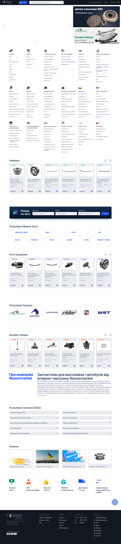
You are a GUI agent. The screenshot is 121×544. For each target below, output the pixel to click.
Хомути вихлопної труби (32, 138)
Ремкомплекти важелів (84, 67)
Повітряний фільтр (83, 93)
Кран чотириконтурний (49, 104)
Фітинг (45, 111)
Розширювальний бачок (66, 99)
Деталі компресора (48, 96)
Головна (61, 517)
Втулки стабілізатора (83, 77)
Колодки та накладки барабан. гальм (51, 70)
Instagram (98, 535)
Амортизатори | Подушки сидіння (17, 109)
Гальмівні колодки (48, 61)
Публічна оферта (63, 528)
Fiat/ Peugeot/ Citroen (14, 61)
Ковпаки (28, 61)
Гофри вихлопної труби (31, 135)
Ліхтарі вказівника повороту (102, 101)
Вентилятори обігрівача (14, 133)
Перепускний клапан (66, 141)
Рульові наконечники (49, 129)
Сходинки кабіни (13, 99)
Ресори (11, 54)
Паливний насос (65, 129)
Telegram (98, 528)
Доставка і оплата (44, 520)
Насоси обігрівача (13, 135)
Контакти (61, 522)
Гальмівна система (50, 54)
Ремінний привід (30, 96)
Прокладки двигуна (31, 93)
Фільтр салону (82, 109)
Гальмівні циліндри (48, 56)
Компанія (61, 514)
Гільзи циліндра (30, 109)
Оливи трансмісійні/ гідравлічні (86, 139)
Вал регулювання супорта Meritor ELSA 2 (51, 354)
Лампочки (98, 106)
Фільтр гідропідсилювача (84, 114)
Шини (27, 67)
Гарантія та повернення (45, 517)
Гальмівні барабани (48, 78)
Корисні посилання (44, 514)
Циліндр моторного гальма (67, 144)
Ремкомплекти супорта (49, 67)
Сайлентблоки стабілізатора (85, 72)
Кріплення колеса (30, 59)
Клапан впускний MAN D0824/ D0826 (16, 354)
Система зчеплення (65, 56)
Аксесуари (99, 126)
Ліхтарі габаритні (100, 104)
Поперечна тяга (47, 134)
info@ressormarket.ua (101, 520)
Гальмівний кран (47, 106)
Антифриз (81, 131)
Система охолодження (68, 91)
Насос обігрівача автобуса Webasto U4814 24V (69, 275)
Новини (61, 525)
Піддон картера (30, 99)
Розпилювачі (64, 136)
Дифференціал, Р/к (65, 64)
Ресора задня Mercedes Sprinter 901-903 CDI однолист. (103, 181)
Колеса (28, 54)
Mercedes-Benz (12, 74)
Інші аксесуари (99, 139)
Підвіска (81, 54)
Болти (80, 69)
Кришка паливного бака (66, 146)
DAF (10, 56)
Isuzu (10, 67)
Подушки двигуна (83, 74)
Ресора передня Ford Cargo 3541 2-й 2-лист (86, 180)
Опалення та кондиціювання (14, 127)
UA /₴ (106, 2)
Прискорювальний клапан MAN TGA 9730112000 (85, 355)
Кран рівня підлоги (48, 93)
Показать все (12, 79)
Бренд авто (35, 210)
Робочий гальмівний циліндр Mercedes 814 (86, 274)
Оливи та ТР (82, 126)
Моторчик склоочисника (101, 76)
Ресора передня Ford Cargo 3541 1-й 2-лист (68, 180)
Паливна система (66, 126)
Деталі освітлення (101, 91)
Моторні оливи (82, 129)
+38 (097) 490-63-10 (95, 2)
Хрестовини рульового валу (50, 146)
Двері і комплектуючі (14, 93)
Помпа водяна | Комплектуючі (68, 93)
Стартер (98, 56)
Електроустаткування (103, 54)
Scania (69, 240)
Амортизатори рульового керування (49, 150)
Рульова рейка (47, 141)
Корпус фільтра (82, 104)
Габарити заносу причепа (102, 109)
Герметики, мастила (83, 134)
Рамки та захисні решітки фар (103, 114)
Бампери (11, 101)
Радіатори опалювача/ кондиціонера (14, 141)
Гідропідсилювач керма (49, 144)
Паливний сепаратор (83, 111)
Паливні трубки (64, 131)
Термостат (63, 109)
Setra (86, 240)
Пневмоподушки (82, 61)
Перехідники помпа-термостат (68, 111)
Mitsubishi (11, 77)
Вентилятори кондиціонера (15, 130)
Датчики (98, 61)
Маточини (81, 56)
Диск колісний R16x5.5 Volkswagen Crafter (34, 180)
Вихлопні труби (30, 130)
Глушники (28, 133)
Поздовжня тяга (47, 131)
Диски (27, 56)
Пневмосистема (49, 91)
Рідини (80, 144)
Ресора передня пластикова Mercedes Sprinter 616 (51, 275)
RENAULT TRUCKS (104, 240)
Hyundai (11, 69)
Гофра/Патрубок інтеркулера (68, 106)
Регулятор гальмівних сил (50, 109)
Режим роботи (79, 514)
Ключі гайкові (99, 131)
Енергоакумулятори (48, 59)
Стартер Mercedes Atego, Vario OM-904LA (16, 274)
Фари (97, 93)
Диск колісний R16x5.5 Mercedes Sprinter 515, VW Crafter (103, 275)
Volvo (17, 240)
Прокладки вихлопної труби (32, 140)
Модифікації (81, 210)
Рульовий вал (47, 139)
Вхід (40, 522)
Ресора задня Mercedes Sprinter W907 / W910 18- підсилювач (52, 181)
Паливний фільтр (82, 96)
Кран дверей (47, 114)
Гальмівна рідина (82, 136)
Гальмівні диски (47, 64)
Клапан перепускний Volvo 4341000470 (33, 354)
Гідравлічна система (14, 104)
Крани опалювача (13, 144)
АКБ (97, 74)
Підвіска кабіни (12, 106)
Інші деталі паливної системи (68, 134)
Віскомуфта (64, 104)
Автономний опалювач (14, 146)
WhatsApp (98, 530)
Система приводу (66, 54)
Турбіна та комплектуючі (32, 106)
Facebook (98, 533)
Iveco (10, 64)
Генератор (98, 59)
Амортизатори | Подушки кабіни (16, 111)
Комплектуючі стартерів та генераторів (102, 67)
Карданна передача (65, 59)
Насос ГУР (46, 136)
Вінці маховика (29, 111)
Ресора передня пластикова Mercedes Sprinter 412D (33, 275)
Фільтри (81, 91)
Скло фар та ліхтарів (100, 99)
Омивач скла (82, 141)
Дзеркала (11, 96)
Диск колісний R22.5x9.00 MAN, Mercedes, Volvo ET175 (16, 181)
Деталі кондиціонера (14, 138)
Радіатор (63, 96)
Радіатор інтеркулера (66, 101)
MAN (10, 72)
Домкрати (98, 134)
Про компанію (63, 520)
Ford (10, 59)
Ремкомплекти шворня (84, 64)
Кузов (11, 91)
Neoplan (34, 240)
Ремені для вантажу (100, 129)
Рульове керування (50, 126)
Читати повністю (41, 395)
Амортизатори (82, 59)
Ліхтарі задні (99, 96)
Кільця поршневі (30, 101)
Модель (57, 210)
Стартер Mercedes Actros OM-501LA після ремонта (68, 355)
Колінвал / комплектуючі (32, 104)
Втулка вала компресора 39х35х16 (103, 354)
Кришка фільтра (82, 106)
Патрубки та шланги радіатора (68, 114)
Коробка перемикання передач (68, 61)
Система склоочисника (14, 114)
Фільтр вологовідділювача (85, 101)
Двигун (28, 91)
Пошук (105, 213)
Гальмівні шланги (48, 75)
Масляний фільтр (82, 99)
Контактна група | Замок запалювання (101, 71)
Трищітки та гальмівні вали (50, 73)
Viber (97, 522)
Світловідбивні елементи (101, 136)
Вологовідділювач (48, 101)
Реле (97, 79)
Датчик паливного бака (66, 139)
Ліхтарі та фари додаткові (102, 111)
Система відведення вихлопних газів (33, 127)
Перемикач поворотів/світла (102, 64)
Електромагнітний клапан (67, 149)
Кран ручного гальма (49, 99)
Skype (97, 525)
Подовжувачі (29, 64)
